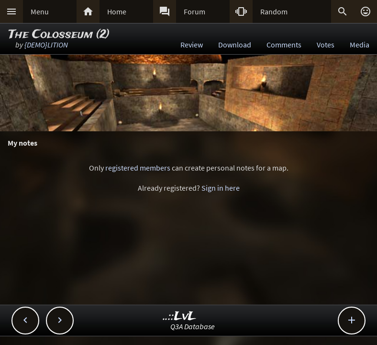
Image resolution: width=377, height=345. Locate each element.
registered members (137, 167)
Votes (325, 44)
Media (359, 44)
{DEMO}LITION (46, 44)
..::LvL (180, 316)
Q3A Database (192, 326)
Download (234, 44)
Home (116, 11)
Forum (194, 11)
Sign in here (220, 188)
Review (191, 44)
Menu (40, 11)
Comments (283, 44)
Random (274, 11)
